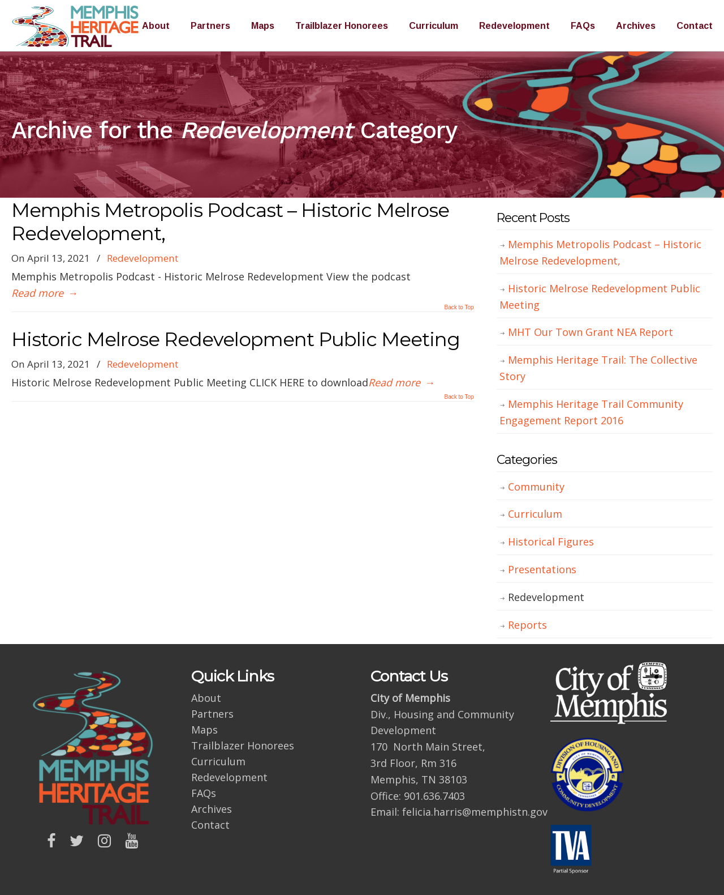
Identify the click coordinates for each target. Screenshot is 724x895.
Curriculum (535, 514)
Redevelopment (142, 258)
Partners (212, 714)
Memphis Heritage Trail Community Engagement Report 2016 (591, 412)
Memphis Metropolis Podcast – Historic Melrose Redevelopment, (230, 221)
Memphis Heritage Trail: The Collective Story (598, 368)
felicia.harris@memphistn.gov (475, 812)
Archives (211, 809)
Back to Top (459, 307)
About (206, 698)
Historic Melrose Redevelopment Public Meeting (235, 339)
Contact (210, 825)
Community (536, 486)
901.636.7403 (434, 796)
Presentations (542, 569)
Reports (527, 625)
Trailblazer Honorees (242, 745)
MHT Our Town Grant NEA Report (590, 332)
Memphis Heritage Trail (76, 26)
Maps (204, 729)
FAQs (203, 793)
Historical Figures (551, 541)
